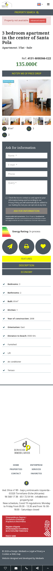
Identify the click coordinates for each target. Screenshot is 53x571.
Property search (27, 12)
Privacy (39, 551)
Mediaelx (23, 551)
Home (16, 465)
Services (36, 469)
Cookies (5, 554)
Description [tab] (26, 265)
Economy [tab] (26, 272)
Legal (31, 551)
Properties (16, 469)
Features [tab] (26, 258)
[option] (26, 97)
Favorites (36, 473)
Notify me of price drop (26, 73)
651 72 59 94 (26, 496)
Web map (16, 554)
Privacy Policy (14, 202)
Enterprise (36, 465)
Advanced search (38, 20)
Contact (16, 473)
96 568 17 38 (11, 496)
